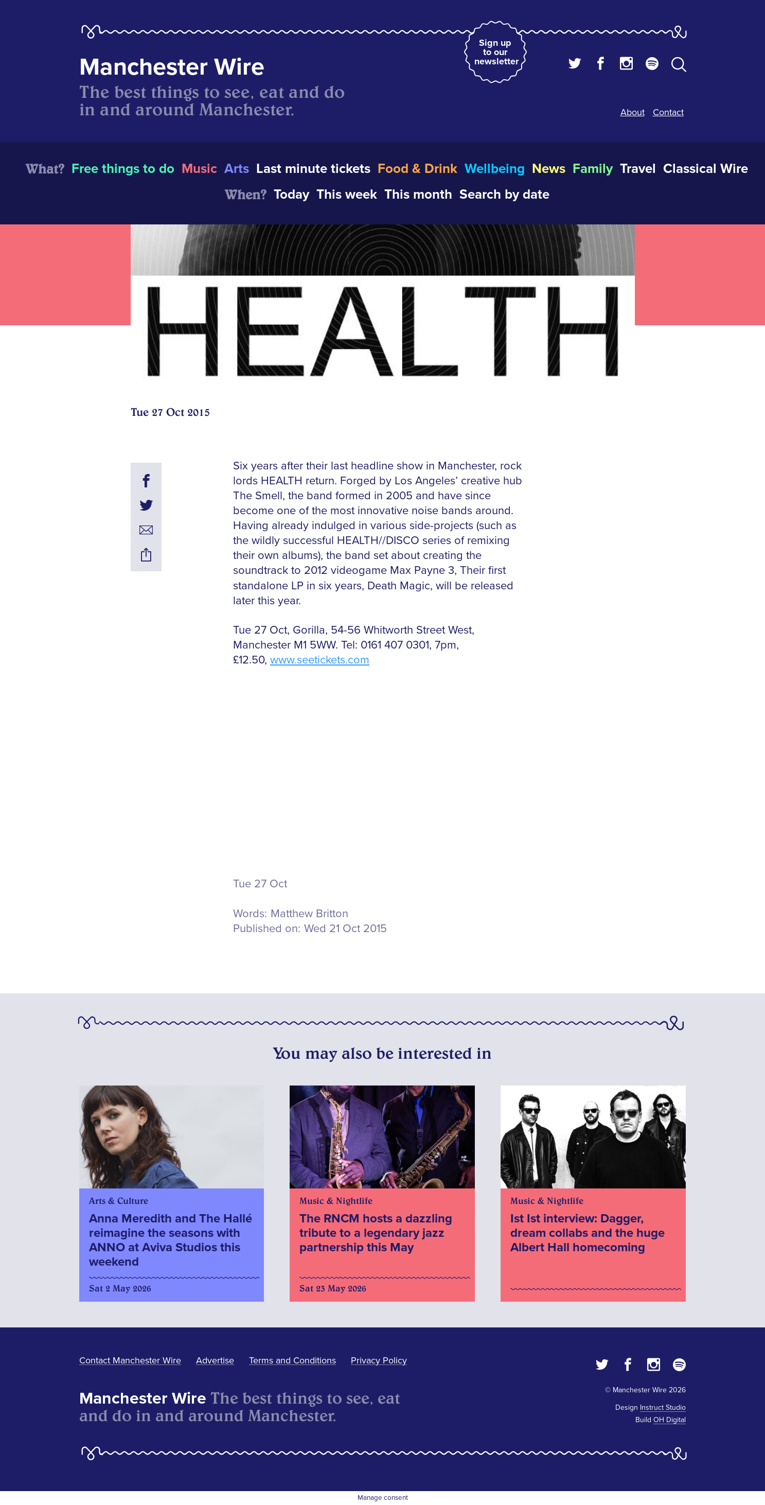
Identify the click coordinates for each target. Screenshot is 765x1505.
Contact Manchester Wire (130, 1360)
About (632, 112)
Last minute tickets (313, 169)
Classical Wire (705, 169)
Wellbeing (495, 169)
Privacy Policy (379, 1360)
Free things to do (123, 169)
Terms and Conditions (292, 1360)
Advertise (215, 1360)
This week (346, 194)
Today (291, 194)
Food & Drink (417, 169)
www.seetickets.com (319, 660)
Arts (236, 169)
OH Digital (669, 1419)
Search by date (504, 194)
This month (418, 194)
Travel (638, 169)
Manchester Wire (171, 67)
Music (199, 169)
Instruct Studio (663, 1407)
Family (593, 169)
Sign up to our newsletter (496, 52)
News (548, 169)
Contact (668, 112)
